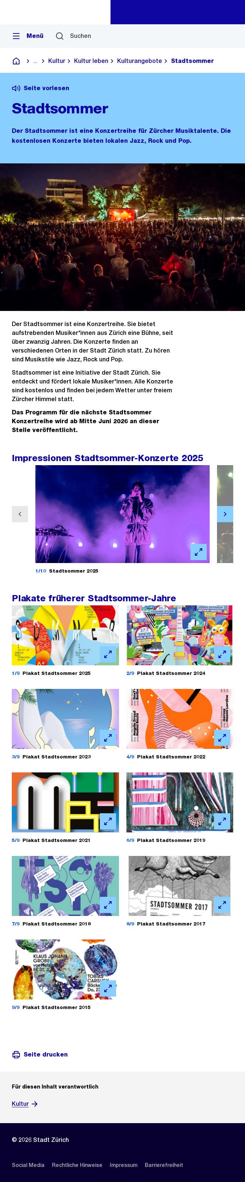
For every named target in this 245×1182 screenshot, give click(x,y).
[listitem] (28, 1165)
